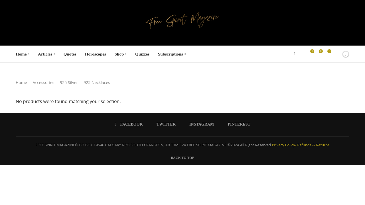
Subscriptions (170, 54)
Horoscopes (95, 54)
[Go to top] (182, 157)
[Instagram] (199, 124)
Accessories (43, 82)
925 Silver (69, 82)
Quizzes (142, 54)
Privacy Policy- (284, 144)
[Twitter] (164, 124)
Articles (45, 54)
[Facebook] (294, 54)
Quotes (70, 54)
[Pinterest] (237, 124)
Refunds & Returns (313, 144)
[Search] (336, 54)
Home (21, 54)
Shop (119, 54)
